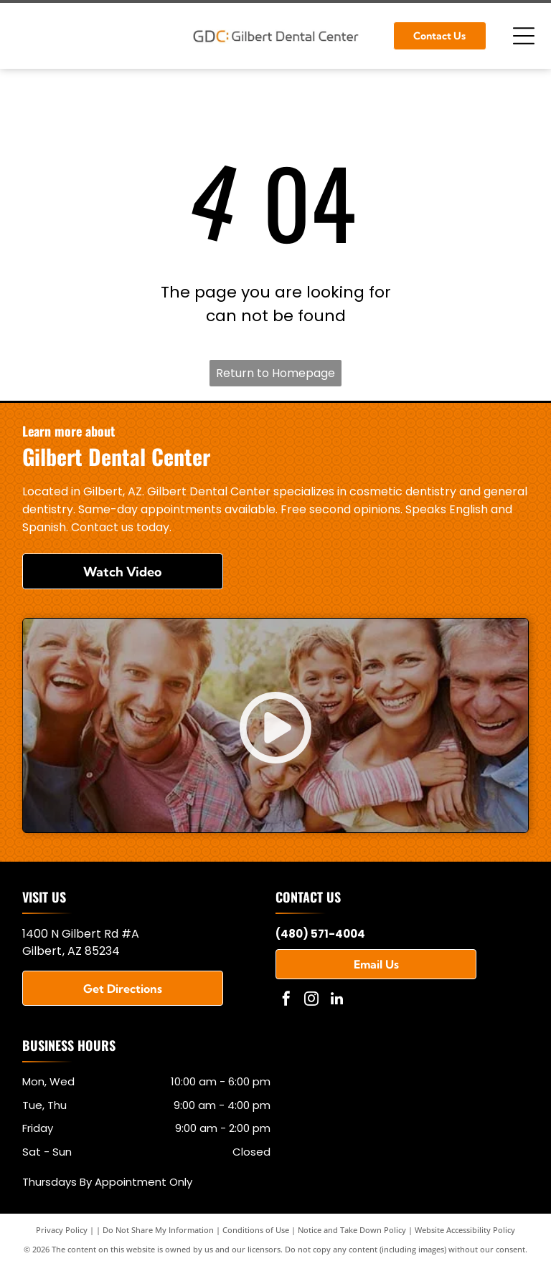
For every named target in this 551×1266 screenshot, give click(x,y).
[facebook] (286, 1000)
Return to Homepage (275, 373)
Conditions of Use (255, 1229)
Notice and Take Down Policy (352, 1229)
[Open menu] (523, 36)
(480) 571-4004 (320, 933)
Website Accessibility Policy (465, 1229)
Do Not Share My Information (158, 1229)
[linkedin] (336, 1000)
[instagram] (311, 1000)
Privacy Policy (62, 1229)
